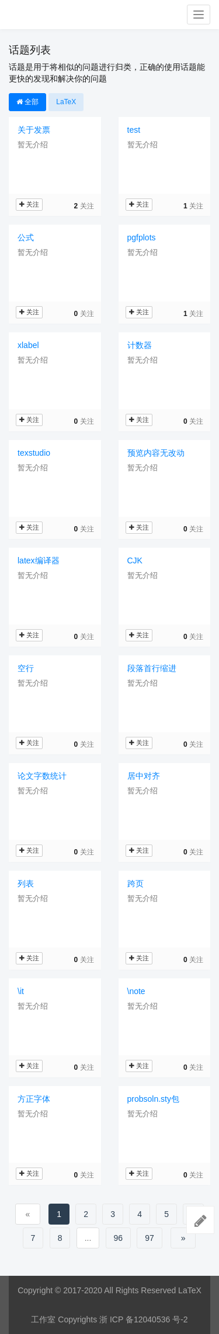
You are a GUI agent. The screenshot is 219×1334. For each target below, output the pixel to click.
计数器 (139, 345)
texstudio (34, 452)
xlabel (28, 345)
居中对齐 (143, 775)
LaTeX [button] (66, 102)
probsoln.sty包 (153, 1099)
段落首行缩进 (151, 668)
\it (21, 991)
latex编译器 (39, 560)
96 (118, 1238)
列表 (26, 883)
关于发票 (34, 129)
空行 (26, 668)
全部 (27, 102)
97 (149, 1238)
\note (136, 991)
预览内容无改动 (156, 452)
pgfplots (141, 237)
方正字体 (34, 1099)
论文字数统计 (42, 775)
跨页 (135, 883)
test (134, 129)
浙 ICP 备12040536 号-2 (143, 1319)
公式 (26, 237)
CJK (134, 560)
